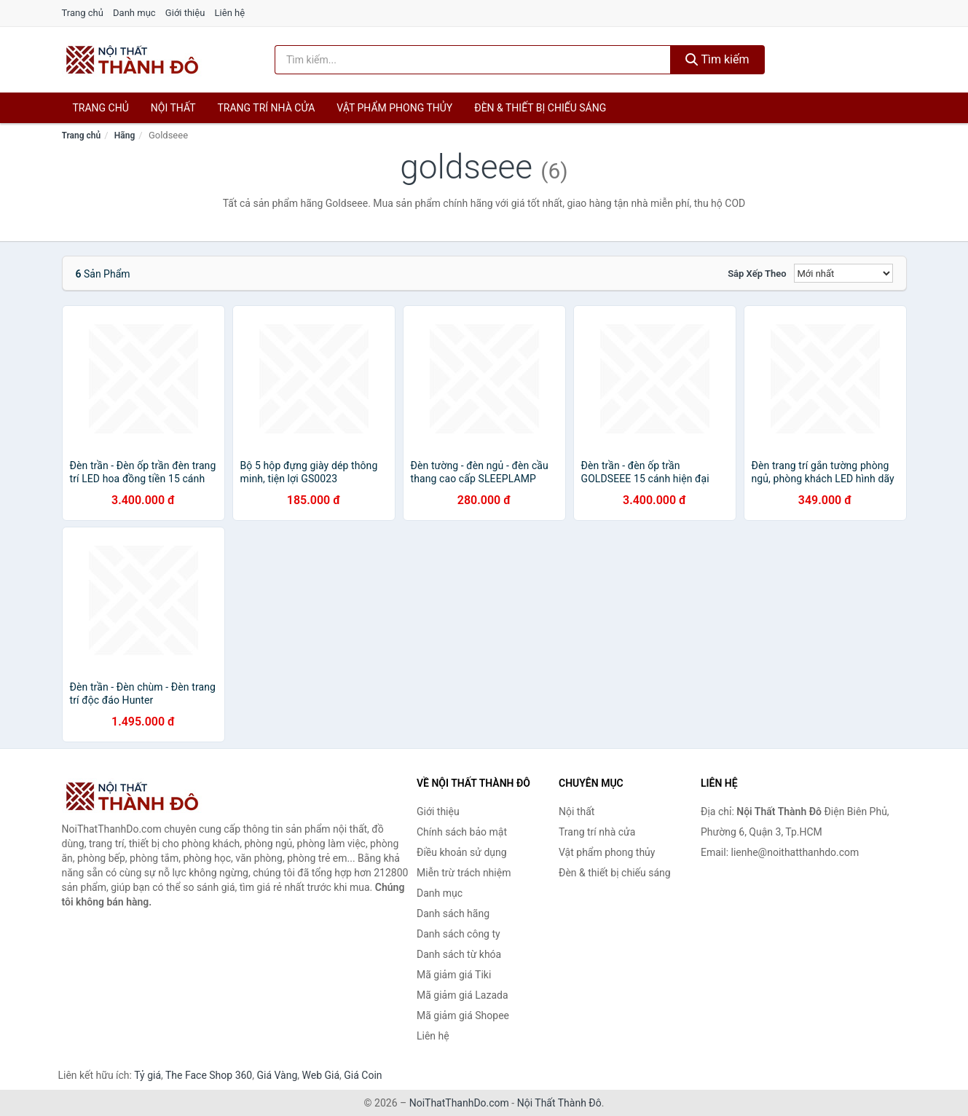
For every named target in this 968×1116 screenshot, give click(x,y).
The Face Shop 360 (208, 1075)
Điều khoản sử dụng (462, 852)
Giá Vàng (276, 1075)
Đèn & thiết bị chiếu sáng (540, 108)
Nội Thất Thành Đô (559, 1103)
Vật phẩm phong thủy (394, 108)
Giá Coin (363, 1075)
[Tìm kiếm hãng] (473, 59)
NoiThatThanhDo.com (459, 1103)
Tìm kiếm (717, 59)
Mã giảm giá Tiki (454, 975)
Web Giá (321, 1075)
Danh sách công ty (458, 934)
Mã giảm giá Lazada (462, 995)
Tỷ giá (147, 1075)
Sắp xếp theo (757, 273)
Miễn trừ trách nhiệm (464, 873)
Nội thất (173, 108)
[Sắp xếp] (843, 273)
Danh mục (134, 12)
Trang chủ (82, 12)
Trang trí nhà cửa (266, 108)
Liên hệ (230, 12)
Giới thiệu (185, 12)
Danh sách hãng (453, 913)
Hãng (124, 135)
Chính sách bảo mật (462, 832)
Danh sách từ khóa (459, 954)
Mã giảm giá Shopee (463, 1015)
